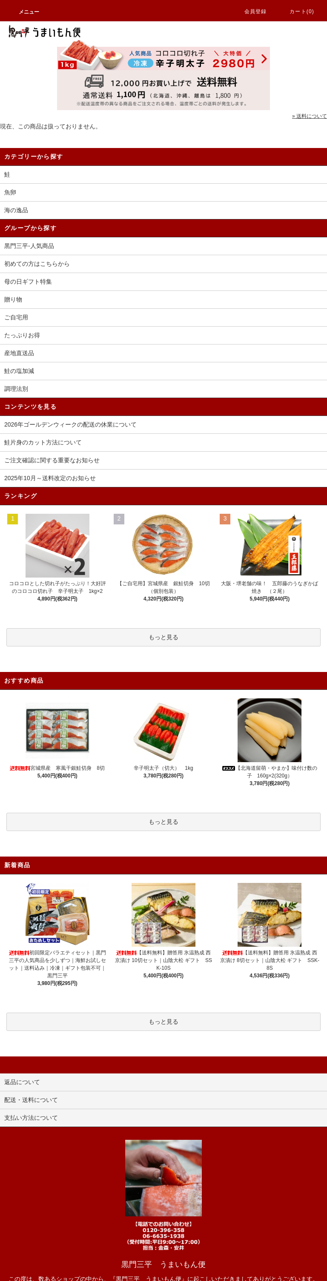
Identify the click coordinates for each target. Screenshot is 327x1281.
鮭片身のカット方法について (43, 442)
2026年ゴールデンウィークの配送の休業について (70, 424)
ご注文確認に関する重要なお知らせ (52, 460)
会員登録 (250, 11)
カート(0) (296, 11)
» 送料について (309, 116)
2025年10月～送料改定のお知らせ (50, 478)
